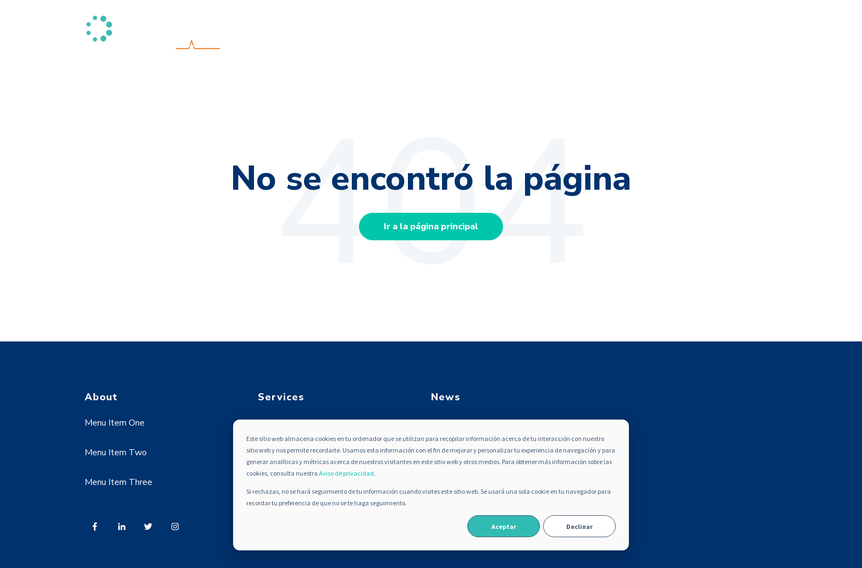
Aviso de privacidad (346, 473)
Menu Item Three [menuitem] (118, 482)
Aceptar (503, 526)
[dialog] (431, 485)
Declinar (579, 526)
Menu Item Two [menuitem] (116, 452)
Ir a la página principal (431, 226)
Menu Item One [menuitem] (115, 423)
